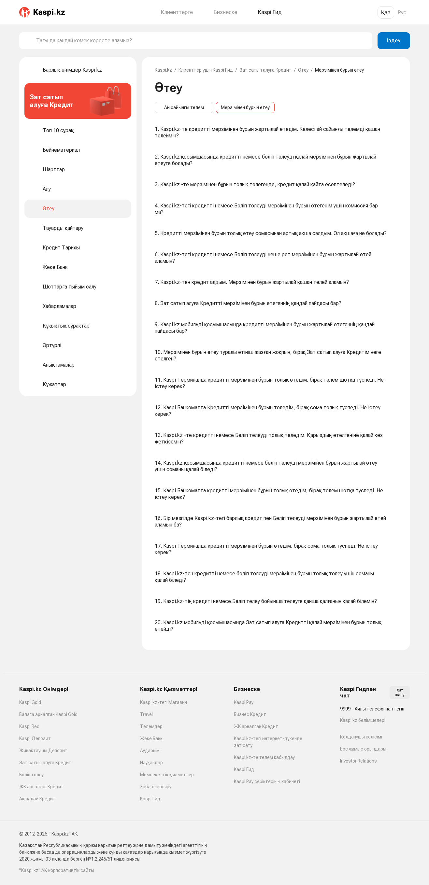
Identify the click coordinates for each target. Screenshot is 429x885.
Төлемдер (151, 726)
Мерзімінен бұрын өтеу (245, 107)
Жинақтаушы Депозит (43, 750)
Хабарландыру (155, 786)
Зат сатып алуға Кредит (265, 70)
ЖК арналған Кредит (41, 786)
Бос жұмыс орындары (363, 749)
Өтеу (303, 70)
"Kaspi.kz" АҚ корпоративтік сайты (56, 870)
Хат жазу (400, 692)
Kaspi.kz (163, 70)
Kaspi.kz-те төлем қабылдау (264, 757)
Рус (402, 12)
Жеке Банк (151, 738)
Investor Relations (358, 761)
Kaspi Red (29, 726)
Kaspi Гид (150, 798)
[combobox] (201, 40)
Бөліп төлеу (31, 774)
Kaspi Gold (30, 702)
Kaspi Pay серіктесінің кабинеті (267, 781)
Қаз (386, 12)
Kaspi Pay (243, 702)
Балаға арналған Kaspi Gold (48, 714)
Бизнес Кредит (250, 714)
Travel (146, 714)
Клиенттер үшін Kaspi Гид (206, 70)
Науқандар (151, 762)
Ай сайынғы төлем (184, 107)
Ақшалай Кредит (37, 798)
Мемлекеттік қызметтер (167, 774)
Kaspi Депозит (35, 738)
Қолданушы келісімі (361, 736)
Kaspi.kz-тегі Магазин (163, 702)
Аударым (150, 750)
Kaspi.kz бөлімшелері (362, 720)
